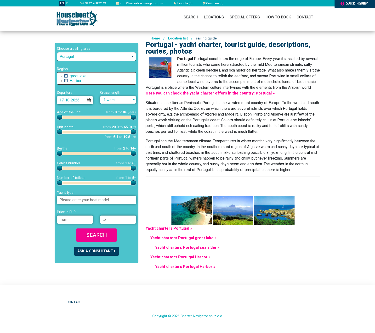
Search (191, 17)
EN (62, 3)
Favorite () (183, 3)
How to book (278, 17)
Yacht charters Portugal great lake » (183, 238)
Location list (178, 38)
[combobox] (96, 56)
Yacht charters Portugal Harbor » (180, 257)
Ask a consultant (96, 251)
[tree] (96, 78)
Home (155, 38)
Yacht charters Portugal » (169, 228)
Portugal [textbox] (67, 56)
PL (67, 3)
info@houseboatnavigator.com (139, 3)
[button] (61, 76)
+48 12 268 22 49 (93, 3)
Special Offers (245, 17)
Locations (214, 17)
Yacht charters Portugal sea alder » (187, 247)
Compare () (213, 3)
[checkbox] (66, 76)
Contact (305, 17)
